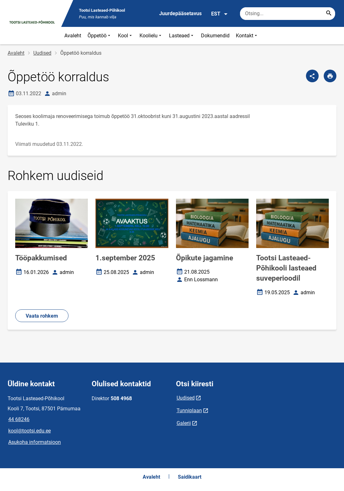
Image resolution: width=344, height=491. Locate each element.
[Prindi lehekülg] (330, 76)
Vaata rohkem (42, 316)
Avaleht (72, 36)
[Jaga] (312, 76)
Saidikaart (189, 477)
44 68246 (18, 419)
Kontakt (247, 36)
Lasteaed (182, 36)
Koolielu (151, 36)
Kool (125, 36)
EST (219, 14)
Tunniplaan (189, 410)
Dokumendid (215, 36)
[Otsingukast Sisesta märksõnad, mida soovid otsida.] (287, 13)
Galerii (184, 423)
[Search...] (328, 13)
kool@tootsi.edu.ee (29, 431)
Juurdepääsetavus (180, 13)
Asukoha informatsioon (34, 442)
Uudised (42, 53)
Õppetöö (100, 36)
